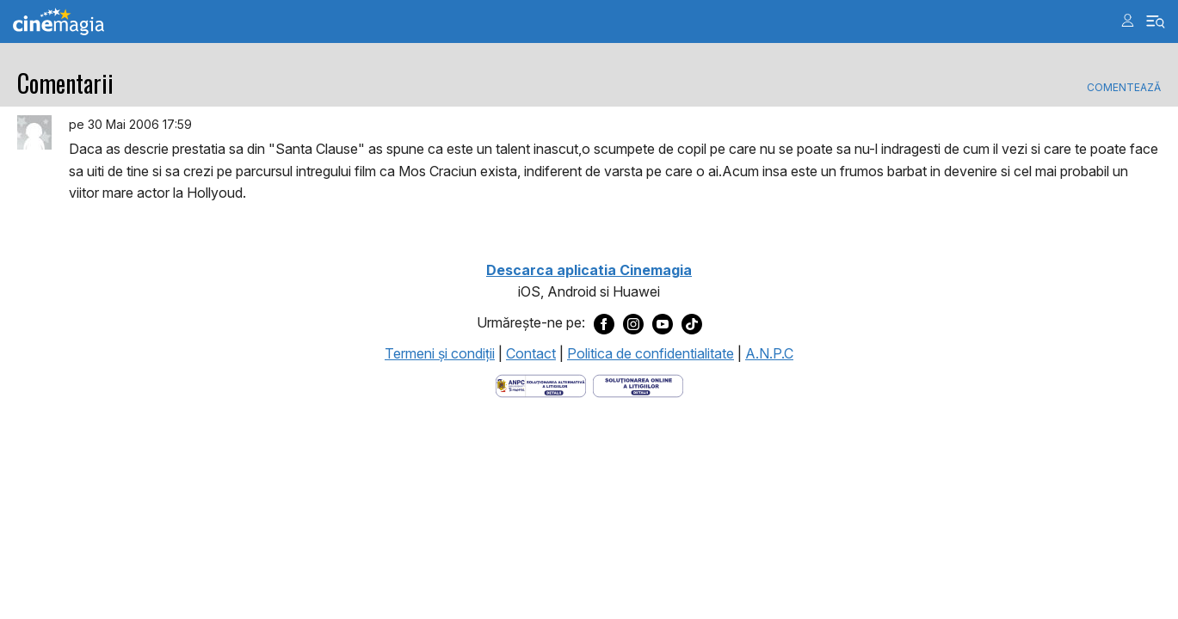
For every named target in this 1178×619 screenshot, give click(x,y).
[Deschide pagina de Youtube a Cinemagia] (662, 323)
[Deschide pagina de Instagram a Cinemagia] (633, 323)
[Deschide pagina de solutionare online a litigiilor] (638, 385)
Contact (531, 353)
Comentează (1124, 88)
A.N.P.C (769, 353)
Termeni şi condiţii (440, 353)
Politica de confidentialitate (650, 353)
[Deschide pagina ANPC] (541, 385)
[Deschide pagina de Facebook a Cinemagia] (604, 323)
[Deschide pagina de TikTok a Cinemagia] (692, 323)
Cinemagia (58, 22)
